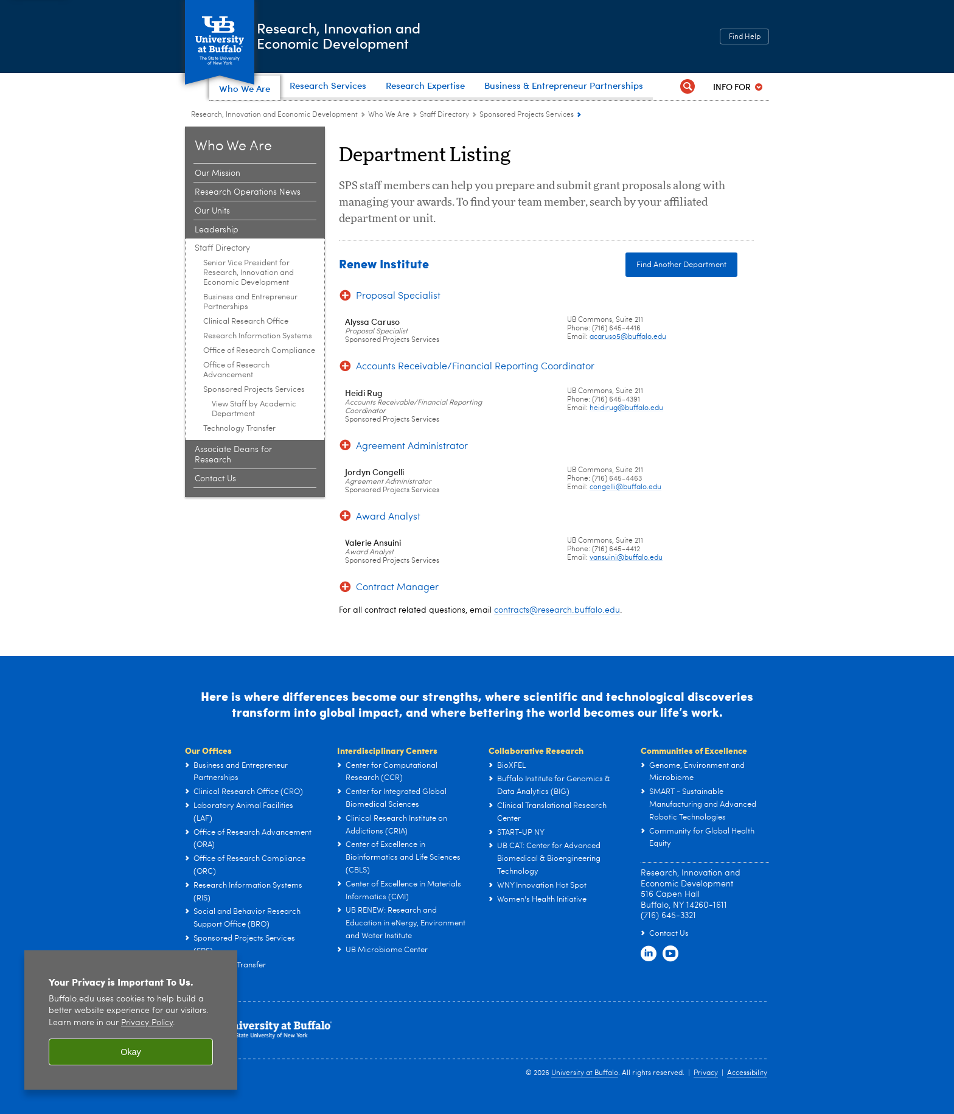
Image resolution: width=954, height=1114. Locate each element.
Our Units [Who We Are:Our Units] (212, 228)
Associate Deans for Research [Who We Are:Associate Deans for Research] (233, 471)
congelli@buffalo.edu (625, 504)
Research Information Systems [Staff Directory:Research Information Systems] (257, 353)
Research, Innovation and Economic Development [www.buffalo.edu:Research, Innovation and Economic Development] (274, 132)
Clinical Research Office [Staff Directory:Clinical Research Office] (245, 339)
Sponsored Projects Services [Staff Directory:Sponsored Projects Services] (526, 132)
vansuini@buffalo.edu (626, 575)
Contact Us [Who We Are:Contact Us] (215, 496)
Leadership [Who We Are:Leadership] (216, 247)
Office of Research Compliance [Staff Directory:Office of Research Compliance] (259, 368)
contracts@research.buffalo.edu (557, 627)
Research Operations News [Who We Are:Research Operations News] (248, 209)
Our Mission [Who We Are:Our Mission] (217, 190)
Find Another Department (681, 282)
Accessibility (747, 1090)
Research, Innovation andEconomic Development (379, 35)
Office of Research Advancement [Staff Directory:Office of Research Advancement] (236, 387)
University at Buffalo (584, 1090)
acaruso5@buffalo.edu (628, 354)
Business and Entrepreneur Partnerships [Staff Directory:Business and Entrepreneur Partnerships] (250, 319)
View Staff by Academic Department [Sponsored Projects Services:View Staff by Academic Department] (254, 426)
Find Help (745, 37)
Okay (130, 1052)
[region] (130, 1020)
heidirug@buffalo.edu (626, 425)
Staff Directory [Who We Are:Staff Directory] (444, 132)
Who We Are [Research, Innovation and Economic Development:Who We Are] (388, 132)
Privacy (706, 1090)
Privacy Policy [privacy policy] (147, 1023)
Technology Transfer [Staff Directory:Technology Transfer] (239, 446)
